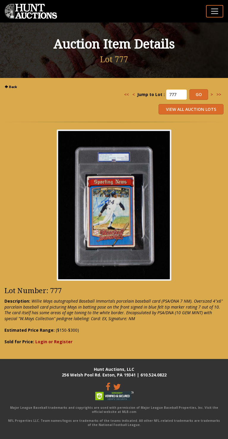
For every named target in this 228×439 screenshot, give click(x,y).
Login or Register (53, 341)
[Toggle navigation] (214, 11)
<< (126, 94)
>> (218, 94)
